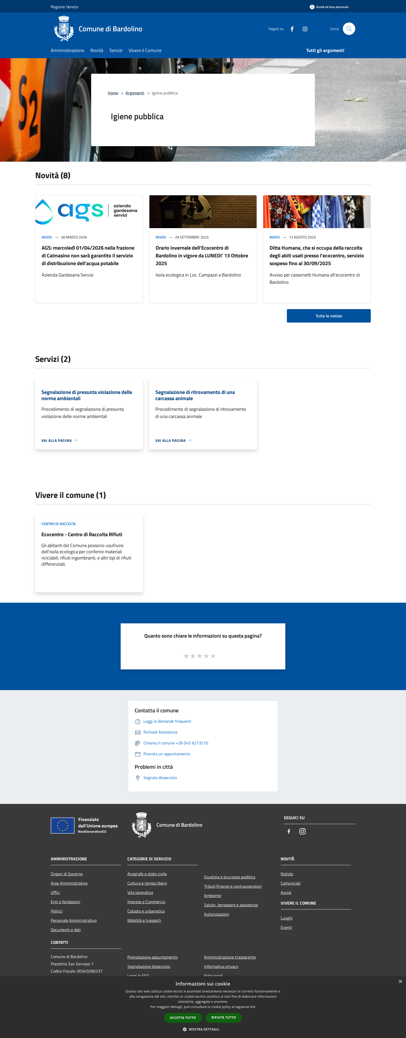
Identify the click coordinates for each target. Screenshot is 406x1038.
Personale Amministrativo (74, 920)
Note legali (213, 976)
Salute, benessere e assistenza (231, 905)
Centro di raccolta (58, 523)
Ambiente (212, 895)
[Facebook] (290, 28)
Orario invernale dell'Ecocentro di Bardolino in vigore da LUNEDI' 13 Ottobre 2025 (202, 255)
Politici (57, 911)
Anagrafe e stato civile (147, 874)
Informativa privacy (221, 966)
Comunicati (291, 883)
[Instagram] (303, 28)
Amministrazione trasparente (230, 957)
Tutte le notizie (329, 316)
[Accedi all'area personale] (329, 7)
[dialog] (203, 1007)
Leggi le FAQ (138, 976)
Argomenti (135, 93)
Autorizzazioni (216, 914)
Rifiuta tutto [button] (224, 1017)
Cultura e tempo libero (147, 883)
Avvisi (47, 237)
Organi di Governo (67, 874)
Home (113, 93)
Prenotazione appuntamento (152, 957)
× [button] (400, 982)
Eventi (286, 927)
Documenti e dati (66, 930)
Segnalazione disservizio (148, 966)
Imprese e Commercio (146, 902)
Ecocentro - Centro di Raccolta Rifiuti (81, 534)
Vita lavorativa (140, 892)
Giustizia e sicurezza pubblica (229, 877)
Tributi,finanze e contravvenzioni (233, 886)
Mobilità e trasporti (144, 920)
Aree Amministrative (69, 883)
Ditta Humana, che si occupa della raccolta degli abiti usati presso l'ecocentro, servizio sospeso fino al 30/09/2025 (317, 255)
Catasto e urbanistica (146, 911)
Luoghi (287, 918)
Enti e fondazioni (65, 902)
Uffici (55, 892)
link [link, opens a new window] (253, 1007)
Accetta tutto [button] (183, 1017)
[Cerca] (349, 29)
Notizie (287, 874)
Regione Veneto (64, 7)
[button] (203, 1029)
